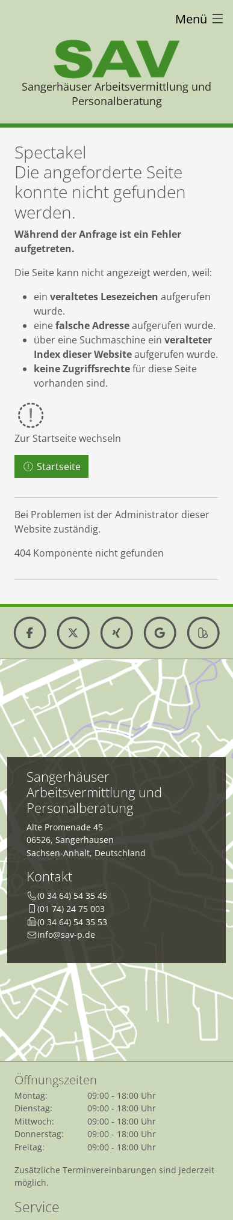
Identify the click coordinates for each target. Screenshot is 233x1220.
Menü (200, 19)
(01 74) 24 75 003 (71, 908)
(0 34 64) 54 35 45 (72, 895)
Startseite (51, 466)
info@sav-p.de (66, 934)
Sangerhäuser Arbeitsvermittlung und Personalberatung (116, 93)
